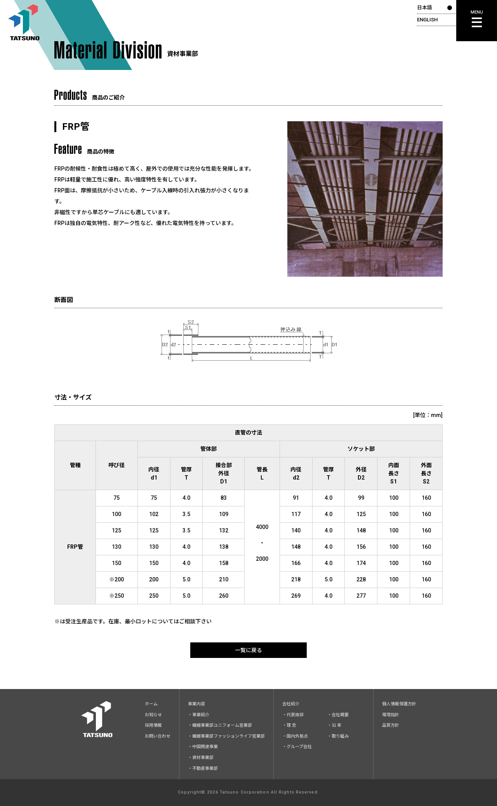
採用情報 (153, 725)
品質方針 (390, 725)
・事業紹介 (198, 714)
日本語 (424, 7)
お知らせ (153, 714)
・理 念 (289, 725)
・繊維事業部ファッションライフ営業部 (226, 736)
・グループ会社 (297, 746)
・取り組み (338, 736)
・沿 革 (334, 725)
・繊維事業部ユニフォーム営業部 (220, 725)
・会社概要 (338, 714)
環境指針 (390, 714)
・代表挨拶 (293, 714)
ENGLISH (427, 20)
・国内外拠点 (295, 736)
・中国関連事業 (203, 746)
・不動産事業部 (203, 768)
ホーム (151, 704)
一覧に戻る (248, 650)
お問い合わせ (157, 736)
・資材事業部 (201, 757)
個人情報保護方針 (399, 704)
